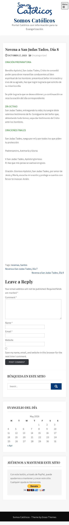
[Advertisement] (34, 200)
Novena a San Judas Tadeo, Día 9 (48, 272)
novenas (15, 265)
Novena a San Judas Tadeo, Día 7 (21, 268)
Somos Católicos (34, 20)
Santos (23, 265)
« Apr (9, 449)
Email (9, 335)
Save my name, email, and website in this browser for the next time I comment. (33, 358)
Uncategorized (39, 55)
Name (9, 326)
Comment (11, 297)
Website (9, 343)
